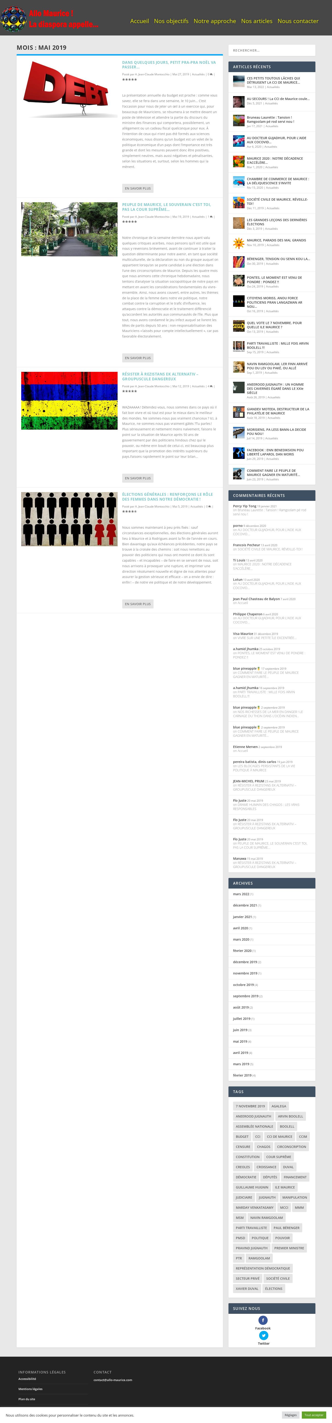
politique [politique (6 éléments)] (260, 1238)
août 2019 (241, 1007)
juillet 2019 (241, 1018)
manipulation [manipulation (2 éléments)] (294, 1197)
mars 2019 (241, 1064)
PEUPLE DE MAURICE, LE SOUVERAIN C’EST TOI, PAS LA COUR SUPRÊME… (166, 207)
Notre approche (215, 21)
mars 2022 (241, 894)
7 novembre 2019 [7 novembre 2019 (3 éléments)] (250, 1106)
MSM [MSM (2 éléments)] (240, 1217)
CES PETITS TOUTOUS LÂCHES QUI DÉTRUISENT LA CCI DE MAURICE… (273, 80)
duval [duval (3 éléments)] (288, 1167)
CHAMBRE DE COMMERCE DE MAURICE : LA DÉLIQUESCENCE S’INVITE (278, 181)
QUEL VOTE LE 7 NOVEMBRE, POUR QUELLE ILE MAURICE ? (274, 325)
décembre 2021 (245, 905)
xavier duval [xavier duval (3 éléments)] (247, 1288)
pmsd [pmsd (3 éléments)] (240, 1238)
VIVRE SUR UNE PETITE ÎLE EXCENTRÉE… (267, 638)
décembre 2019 (245, 962)
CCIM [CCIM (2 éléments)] (303, 1136)
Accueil (139, 21)
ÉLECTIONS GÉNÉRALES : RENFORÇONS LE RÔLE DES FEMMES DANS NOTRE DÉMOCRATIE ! (167, 497)
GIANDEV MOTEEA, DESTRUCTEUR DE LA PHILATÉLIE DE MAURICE (278, 411)
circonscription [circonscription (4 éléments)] (291, 1146)
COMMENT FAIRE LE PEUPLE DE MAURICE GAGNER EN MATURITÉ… (273, 472)
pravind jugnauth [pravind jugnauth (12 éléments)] (252, 1248)
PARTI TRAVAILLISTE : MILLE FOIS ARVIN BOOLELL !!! (278, 345)
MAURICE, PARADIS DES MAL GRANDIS (276, 240)
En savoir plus (138, 188)
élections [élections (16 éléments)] (273, 1288)
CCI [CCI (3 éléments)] (257, 1136)
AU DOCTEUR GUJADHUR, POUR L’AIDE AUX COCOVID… (276, 140)
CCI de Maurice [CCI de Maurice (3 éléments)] (279, 1136)
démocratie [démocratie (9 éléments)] (246, 1177)
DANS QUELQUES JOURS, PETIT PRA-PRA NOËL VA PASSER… (169, 65)
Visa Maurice (243, 633)
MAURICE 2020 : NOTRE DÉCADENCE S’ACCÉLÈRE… (275, 160)
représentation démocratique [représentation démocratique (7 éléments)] (263, 1268)
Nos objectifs (171, 21)
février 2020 (242, 950)
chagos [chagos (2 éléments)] (263, 1146)
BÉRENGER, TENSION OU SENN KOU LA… (278, 259)
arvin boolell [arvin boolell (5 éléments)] (290, 1116)
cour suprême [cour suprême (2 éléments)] (278, 1157)
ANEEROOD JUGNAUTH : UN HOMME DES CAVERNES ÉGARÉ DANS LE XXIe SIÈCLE (275, 388)
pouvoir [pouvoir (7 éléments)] (282, 1238)
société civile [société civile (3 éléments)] (278, 1278)
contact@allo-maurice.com (113, 1364)
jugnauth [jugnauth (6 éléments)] (267, 1197)
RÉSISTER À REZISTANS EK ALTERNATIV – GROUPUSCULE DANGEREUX (160, 376)
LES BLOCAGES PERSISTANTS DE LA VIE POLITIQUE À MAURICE (264, 768)
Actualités (198, 74)
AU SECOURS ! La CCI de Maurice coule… (278, 99)
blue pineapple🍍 (247, 668)
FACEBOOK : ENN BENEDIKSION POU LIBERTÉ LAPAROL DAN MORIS (275, 452)
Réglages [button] (291, 1415)
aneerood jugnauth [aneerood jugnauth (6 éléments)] (253, 1116)
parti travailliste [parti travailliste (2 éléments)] (251, 1228)
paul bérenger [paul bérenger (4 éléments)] (286, 1228)
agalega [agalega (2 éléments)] (279, 1106)
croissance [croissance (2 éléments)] (266, 1167)
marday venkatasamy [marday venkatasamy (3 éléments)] (254, 1207)
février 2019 (242, 1075)
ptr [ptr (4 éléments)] (239, 1258)
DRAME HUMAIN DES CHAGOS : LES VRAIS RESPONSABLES (266, 806)
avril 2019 (240, 1052)
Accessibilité (27, 1363)
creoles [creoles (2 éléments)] (243, 1167)
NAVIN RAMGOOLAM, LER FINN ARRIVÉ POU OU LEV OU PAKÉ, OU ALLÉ (277, 366)
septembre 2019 (245, 996)
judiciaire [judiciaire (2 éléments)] (244, 1197)
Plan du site (26, 1384)
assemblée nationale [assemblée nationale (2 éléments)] (254, 1126)
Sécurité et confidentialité (36, 1394)
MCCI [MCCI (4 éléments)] (284, 1207)
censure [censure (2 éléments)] (243, 1146)
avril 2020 (240, 928)
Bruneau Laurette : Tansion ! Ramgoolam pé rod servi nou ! (270, 119)
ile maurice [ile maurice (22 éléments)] (285, 1187)
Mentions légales (30, 1373)
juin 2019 (240, 1030)
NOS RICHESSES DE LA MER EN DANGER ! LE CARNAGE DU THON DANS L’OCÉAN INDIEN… (268, 714)
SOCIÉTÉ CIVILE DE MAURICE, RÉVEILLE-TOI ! (277, 201)
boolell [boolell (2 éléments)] (287, 1126)
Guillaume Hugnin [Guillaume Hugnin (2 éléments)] (252, 1187)
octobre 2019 (243, 985)
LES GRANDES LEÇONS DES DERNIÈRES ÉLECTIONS (277, 222)
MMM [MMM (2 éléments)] (299, 1207)
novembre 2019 (245, 973)
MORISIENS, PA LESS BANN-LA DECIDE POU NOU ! (276, 431)
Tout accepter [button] (314, 1415)
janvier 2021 (242, 917)
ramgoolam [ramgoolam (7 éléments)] (259, 1258)
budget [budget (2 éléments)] (242, 1136)
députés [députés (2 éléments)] (270, 1177)
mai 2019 (240, 1041)
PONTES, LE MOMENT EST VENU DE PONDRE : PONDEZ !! (274, 279)
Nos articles (257, 21)
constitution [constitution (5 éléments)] (248, 1157)
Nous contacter (298, 21)
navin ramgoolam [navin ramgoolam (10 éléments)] (266, 1217)
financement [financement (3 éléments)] (295, 1177)
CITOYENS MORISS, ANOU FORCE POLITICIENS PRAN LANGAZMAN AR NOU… (274, 302)
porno (238, 525)
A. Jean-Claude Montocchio (152, 74)
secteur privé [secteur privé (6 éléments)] (248, 1278)
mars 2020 (241, 939)
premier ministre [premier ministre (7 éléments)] (289, 1248)
